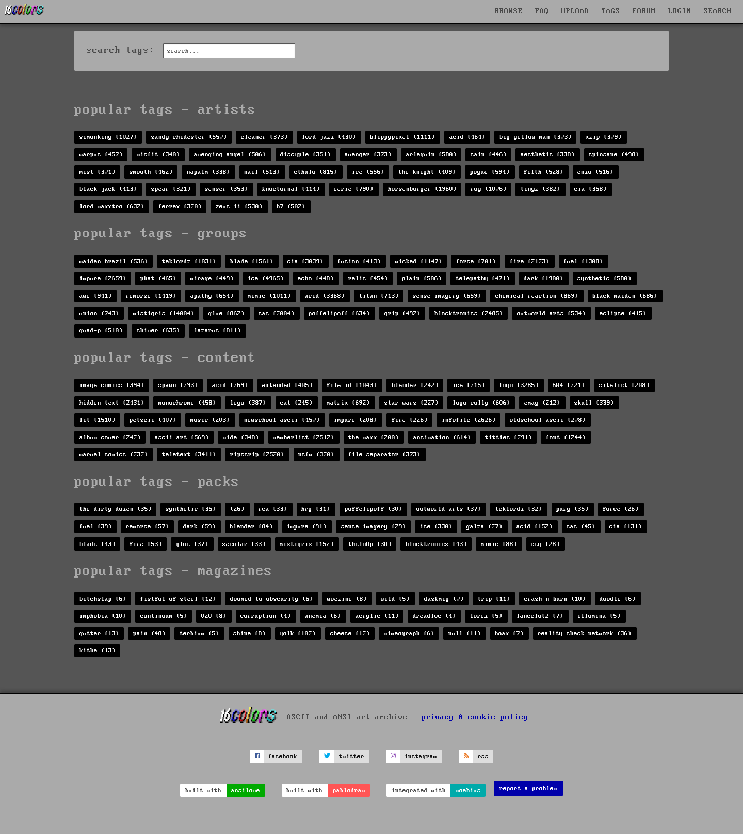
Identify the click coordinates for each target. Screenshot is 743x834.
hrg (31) (315, 509)
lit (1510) (97, 419)
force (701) (476, 261)
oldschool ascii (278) (548, 419)
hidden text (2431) (111, 402)
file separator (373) (384, 454)
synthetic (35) (191, 509)
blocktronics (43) (436, 544)
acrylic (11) (377, 616)
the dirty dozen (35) (115, 509)
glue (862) (226, 313)
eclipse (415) (623, 313)
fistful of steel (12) (178, 599)
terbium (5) (199, 633)
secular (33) (244, 544)
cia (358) (590, 189)
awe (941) (95, 296)
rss (483, 756)
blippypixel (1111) (402, 137)
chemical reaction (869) (536, 296)
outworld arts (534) (551, 313)
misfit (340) (158, 154)
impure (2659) (102, 278)
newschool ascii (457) (282, 419)
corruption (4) (265, 616)
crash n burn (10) (555, 599)
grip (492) (402, 313)
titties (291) (508, 437)
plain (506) (422, 278)
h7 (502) (291, 206)
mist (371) (97, 172)
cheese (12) (350, 633)
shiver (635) (158, 330)
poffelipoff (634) (339, 313)
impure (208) (355, 419)
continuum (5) (163, 616)
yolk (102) (298, 633)
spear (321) (171, 189)
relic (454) (368, 278)
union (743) (99, 313)
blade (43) (97, 544)
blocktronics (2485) (468, 313)
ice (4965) (266, 278)
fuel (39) (95, 526)
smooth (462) (151, 172)
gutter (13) (99, 633)
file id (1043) (352, 385)
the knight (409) (427, 172)
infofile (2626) (469, 419)
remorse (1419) (151, 296)
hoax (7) (509, 633)
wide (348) (241, 437)
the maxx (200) (373, 437)
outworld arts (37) (448, 509)
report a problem (528, 788)
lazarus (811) (217, 330)
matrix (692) (348, 402)
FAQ (542, 11)
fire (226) (410, 419)
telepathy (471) (483, 278)
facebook (282, 756)
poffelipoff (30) (373, 509)
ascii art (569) (182, 437)
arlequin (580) (431, 154)
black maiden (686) (624, 296)
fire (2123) (530, 261)
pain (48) (149, 633)
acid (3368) (325, 296)
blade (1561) (251, 261)
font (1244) (566, 437)
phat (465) (158, 278)
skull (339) (594, 402)
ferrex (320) (180, 206)
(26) (237, 509)
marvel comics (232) (113, 454)
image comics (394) (111, 385)
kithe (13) (97, 650)
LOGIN (679, 11)
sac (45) (581, 526)
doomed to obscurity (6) (271, 599)
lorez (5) (486, 616)
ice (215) (469, 385)
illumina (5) (599, 616)
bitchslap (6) (102, 599)
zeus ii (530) (239, 206)
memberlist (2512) (303, 437)
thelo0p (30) (370, 544)
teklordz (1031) (189, 261)
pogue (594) (490, 172)
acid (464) (467, 137)
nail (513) (262, 172)
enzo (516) (595, 172)
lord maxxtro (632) (111, 206)
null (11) (464, 633)
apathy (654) (212, 296)
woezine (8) (347, 599)
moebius (468, 790)
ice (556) (368, 172)
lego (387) (248, 402)
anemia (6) (323, 616)
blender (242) (415, 385)
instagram (421, 756)
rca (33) (273, 509)
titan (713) (379, 296)
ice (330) (436, 526)
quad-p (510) (101, 330)
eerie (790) (354, 189)
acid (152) (534, 526)
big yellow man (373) (535, 137)
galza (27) (484, 526)
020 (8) (214, 616)
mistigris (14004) (164, 313)
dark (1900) (543, 278)
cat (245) (296, 402)
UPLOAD (575, 11)
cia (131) (625, 526)
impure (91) (307, 526)
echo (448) (316, 278)
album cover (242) (110, 437)
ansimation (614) (442, 437)
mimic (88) (499, 544)
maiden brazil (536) (113, 261)
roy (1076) (489, 189)
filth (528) (543, 172)
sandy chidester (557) (189, 137)
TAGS (611, 11)
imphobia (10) (102, 616)
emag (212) (542, 402)
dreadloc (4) (434, 616)
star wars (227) (411, 402)
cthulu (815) (315, 172)
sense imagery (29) (373, 526)
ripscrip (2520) (257, 454)
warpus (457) (101, 154)
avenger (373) (368, 154)
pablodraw (349, 790)
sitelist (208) (624, 385)
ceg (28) (545, 544)
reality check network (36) (585, 633)
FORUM (644, 11)
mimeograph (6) (409, 633)
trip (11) (494, 599)
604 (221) (569, 385)
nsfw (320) (316, 454)
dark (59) (199, 526)
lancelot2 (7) (539, 616)
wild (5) (395, 599)
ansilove (245, 790)
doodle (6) (618, 599)
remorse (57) (147, 526)
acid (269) (230, 385)
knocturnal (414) (291, 189)
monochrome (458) (187, 402)
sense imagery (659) (447, 296)
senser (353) (226, 189)
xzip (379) (604, 137)
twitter (351, 756)
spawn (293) (178, 385)
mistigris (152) (307, 544)
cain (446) (489, 154)
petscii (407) (153, 419)
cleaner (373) (264, 137)
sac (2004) (277, 313)
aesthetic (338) (548, 154)
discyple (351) (305, 154)
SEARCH (718, 11)
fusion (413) (359, 261)
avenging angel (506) (230, 154)
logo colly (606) (481, 402)
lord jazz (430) (329, 137)
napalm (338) (208, 172)
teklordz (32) (518, 509)
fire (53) (146, 544)
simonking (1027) (108, 137)
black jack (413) (108, 189)
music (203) (210, 419)
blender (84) (251, 526)
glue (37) (192, 544)
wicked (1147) (418, 261)
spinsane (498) (614, 154)
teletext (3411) (189, 454)
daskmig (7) (444, 599)
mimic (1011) (269, 296)
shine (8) (249, 633)
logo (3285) (519, 385)
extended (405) (287, 385)
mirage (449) (212, 278)
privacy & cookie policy (475, 717)
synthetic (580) (604, 278)
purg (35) (572, 509)
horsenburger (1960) (422, 189)
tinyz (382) (540, 189)
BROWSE (509, 11)
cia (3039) (305, 261)
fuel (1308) (583, 261)
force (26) (621, 509)
